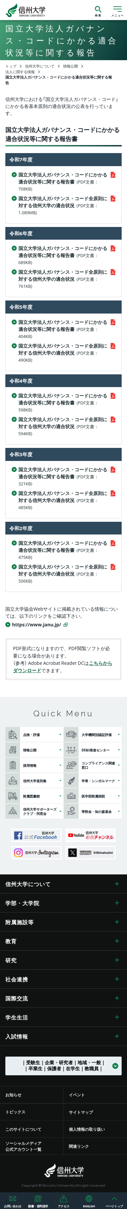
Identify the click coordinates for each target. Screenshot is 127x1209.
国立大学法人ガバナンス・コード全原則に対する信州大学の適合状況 (62, 205)
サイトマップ (81, 1112)
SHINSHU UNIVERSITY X (91, 852)
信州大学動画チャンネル (91, 835)
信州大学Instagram (36, 852)
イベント (77, 1095)
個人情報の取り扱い (87, 1129)
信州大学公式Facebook (36, 835)
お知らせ (13, 1095)
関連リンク (79, 1146)
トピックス (15, 1112)
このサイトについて (23, 1129)
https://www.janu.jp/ (36, 624)
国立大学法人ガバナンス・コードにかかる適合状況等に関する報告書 (62, 181)
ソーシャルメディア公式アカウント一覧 (23, 1146)
